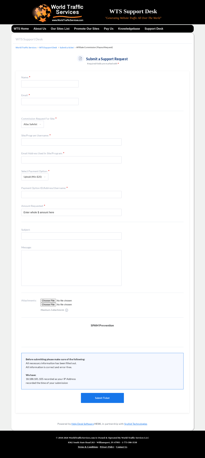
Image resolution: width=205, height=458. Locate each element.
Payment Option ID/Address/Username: (43, 187)
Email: (24, 95)
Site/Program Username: (35, 135)
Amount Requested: (32, 205)
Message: (26, 247)
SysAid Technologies (135, 423)
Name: (25, 77)
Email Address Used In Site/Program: (42, 153)
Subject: (25, 229)
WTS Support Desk (29, 39)
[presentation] (104, 334)
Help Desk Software (82, 423)
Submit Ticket (102, 398)
